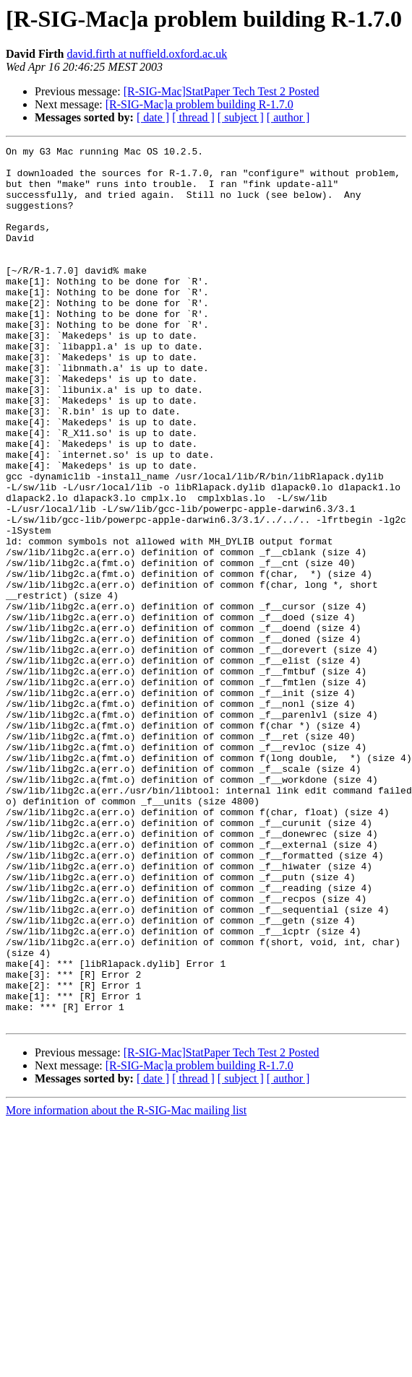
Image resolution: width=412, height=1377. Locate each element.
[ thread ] (193, 117)
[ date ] (153, 117)
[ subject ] (241, 117)
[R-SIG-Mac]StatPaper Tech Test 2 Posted (221, 91)
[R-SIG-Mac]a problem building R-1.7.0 (199, 104)
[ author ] (288, 117)
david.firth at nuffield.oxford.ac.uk (146, 54)
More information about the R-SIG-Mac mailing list (126, 1286)
